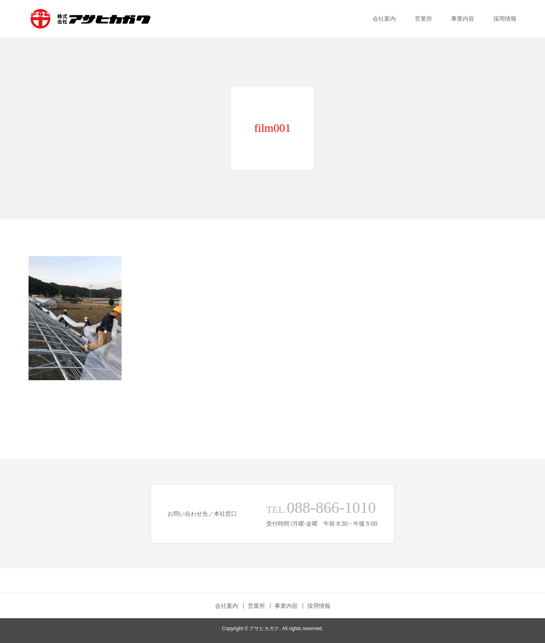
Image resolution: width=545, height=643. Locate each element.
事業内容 (462, 18)
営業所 (423, 18)
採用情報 (504, 18)
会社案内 (384, 18)
